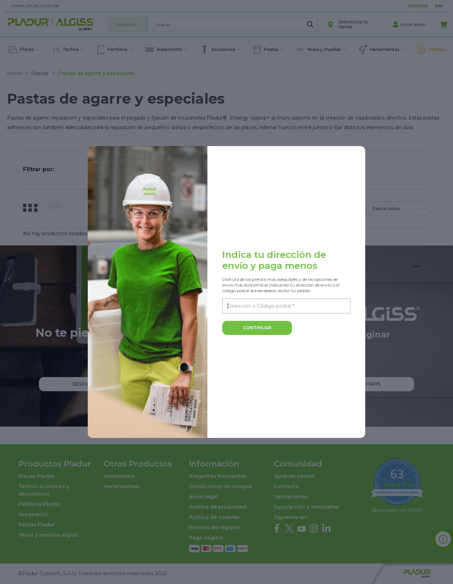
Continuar (257, 327)
